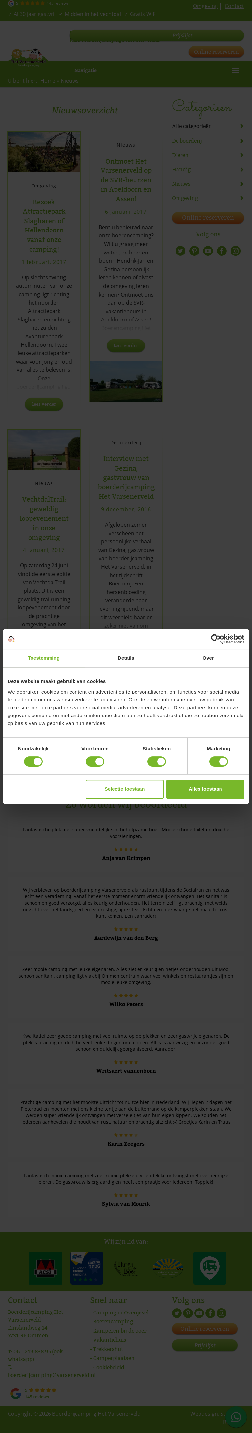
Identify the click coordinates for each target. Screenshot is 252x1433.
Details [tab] (126, 658)
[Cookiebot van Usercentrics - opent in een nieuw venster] (215, 639)
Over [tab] (208, 658)
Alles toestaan (205, 789)
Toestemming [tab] (44, 658)
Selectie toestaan (125, 789)
